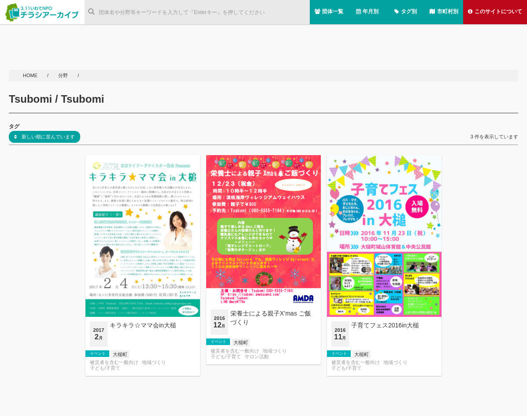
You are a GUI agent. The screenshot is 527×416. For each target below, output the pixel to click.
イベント (98, 353)
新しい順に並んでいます (44, 136)
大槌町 (120, 354)
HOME (31, 75)
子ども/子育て (105, 368)
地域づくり (154, 362)
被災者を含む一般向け (114, 362)
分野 (63, 75)
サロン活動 (257, 356)
